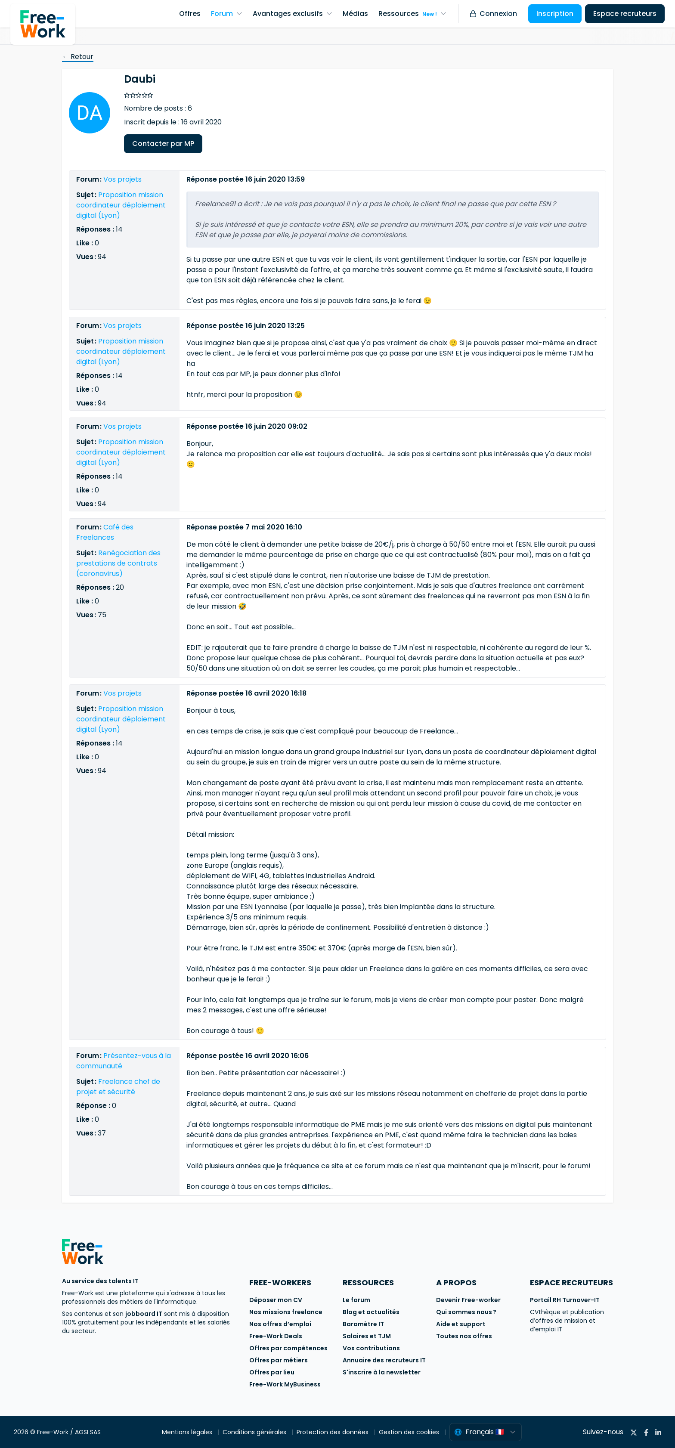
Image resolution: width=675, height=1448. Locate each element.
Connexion (493, 14)
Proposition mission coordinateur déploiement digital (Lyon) (121, 205)
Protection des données (333, 1432)
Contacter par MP (163, 144)
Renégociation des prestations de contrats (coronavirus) (118, 563)
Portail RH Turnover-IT (565, 1300)
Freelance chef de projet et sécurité (118, 1087)
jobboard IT (143, 1313)
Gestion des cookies (410, 1432)
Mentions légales (188, 1432)
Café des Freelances (104, 532)
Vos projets (122, 179)
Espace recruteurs (624, 14)
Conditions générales (255, 1432)
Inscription (554, 14)
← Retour (77, 57)
